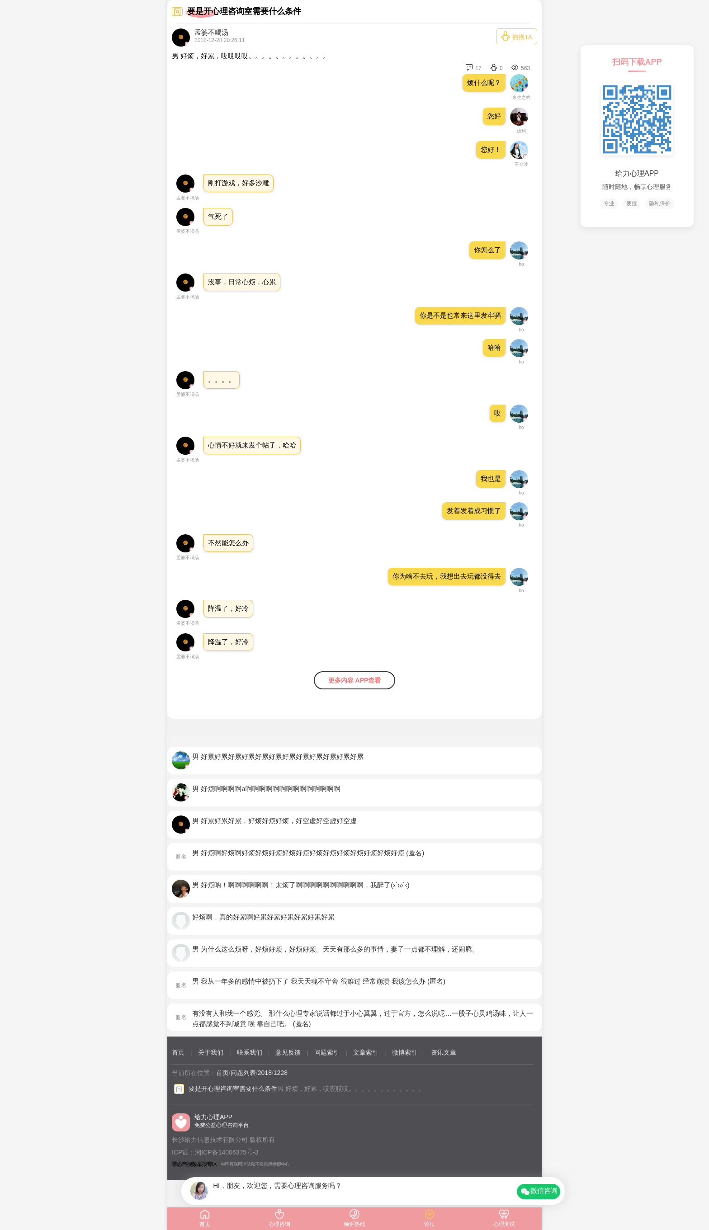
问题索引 (327, 1052)
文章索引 (365, 1052)
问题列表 (243, 1072)
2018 (265, 1072)
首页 (178, 1052)
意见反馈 (288, 1052)
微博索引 (404, 1052)
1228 (281, 1072)
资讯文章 (443, 1052)
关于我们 (210, 1052)
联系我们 (249, 1052)
